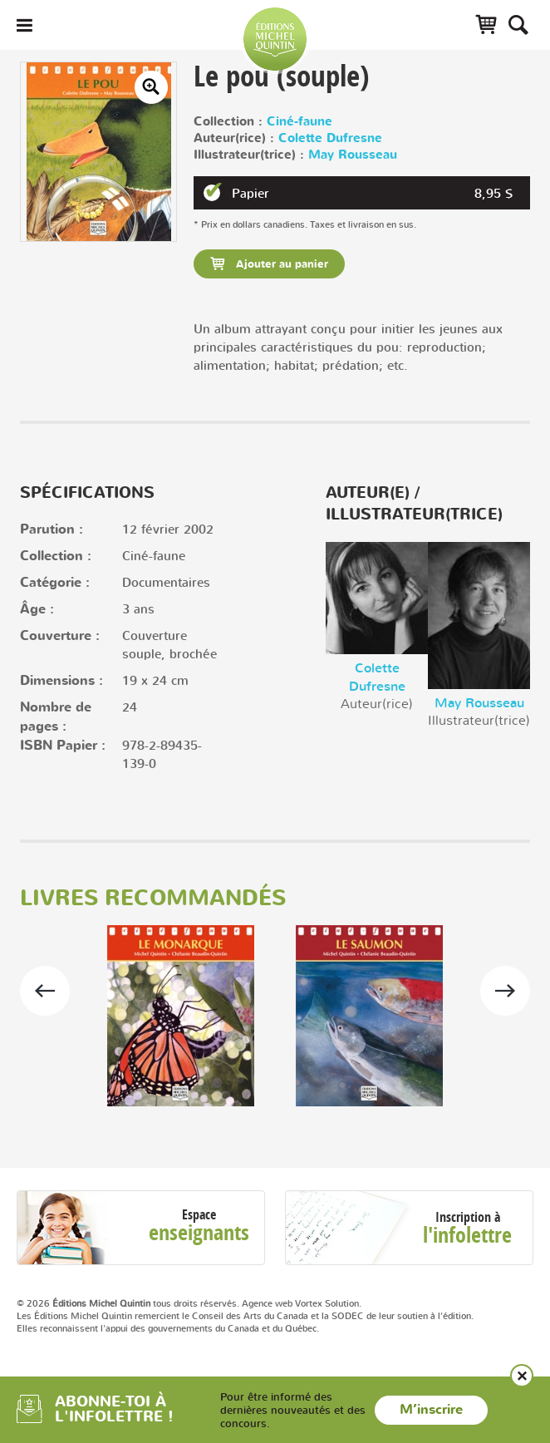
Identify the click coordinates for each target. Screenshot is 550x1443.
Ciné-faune (299, 122)
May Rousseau (352, 155)
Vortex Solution (327, 1303)
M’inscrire (431, 1410)
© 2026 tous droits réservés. (128, 1303)
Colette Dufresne (330, 138)
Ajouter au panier (280, 264)
